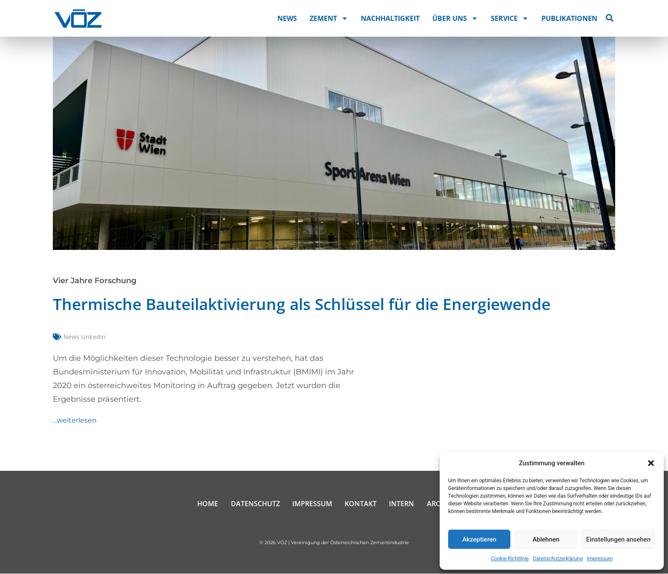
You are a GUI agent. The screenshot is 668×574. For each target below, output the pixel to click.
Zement (329, 18)
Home (207, 504)
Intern (402, 504)
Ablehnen (546, 539)
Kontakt (361, 504)
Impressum (600, 559)
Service (510, 18)
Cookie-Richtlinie (510, 559)
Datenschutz (254, 504)
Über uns (455, 18)
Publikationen (569, 18)
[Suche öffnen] (609, 18)
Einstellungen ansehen (618, 539)
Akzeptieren (479, 539)
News (287, 18)
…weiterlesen (75, 420)
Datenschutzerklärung (558, 559)
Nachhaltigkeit (390, 18)
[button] (651, 463)
